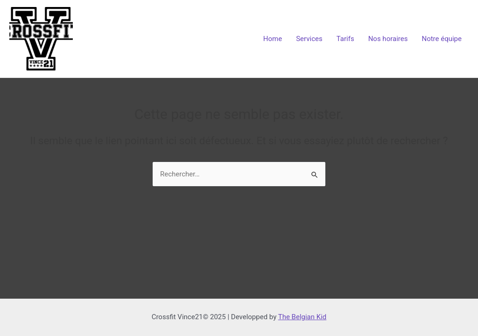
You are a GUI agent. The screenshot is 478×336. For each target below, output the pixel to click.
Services (309, 39)
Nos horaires (388, 39)
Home (272, 39)
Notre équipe (442, 39)
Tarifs (345, 39)
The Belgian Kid (302, 317)
